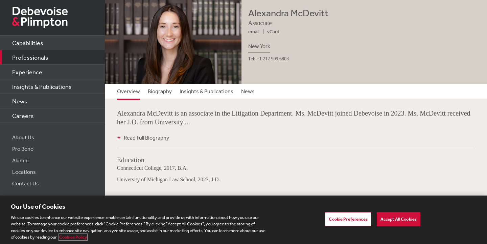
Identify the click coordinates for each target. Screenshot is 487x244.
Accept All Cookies (398, 219)
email (253, 31)
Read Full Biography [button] (146, 137)
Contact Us (25, 183)
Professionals (30, 57)
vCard (273, 31)
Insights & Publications (42, 86)
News (19, 101)
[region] (243, 220)
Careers (23, 115)
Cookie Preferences (348, 219)
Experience (27, 72)
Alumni (20, 160)
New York (259, 46)
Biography (160, 91)
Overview (128, 91)
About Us (23, 137)
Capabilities (27, 42)
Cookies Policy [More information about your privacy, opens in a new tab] (73, 237)
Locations (24, 171)
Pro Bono (22, 148)
